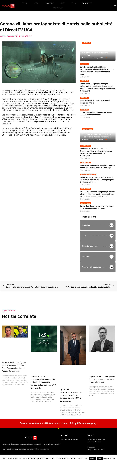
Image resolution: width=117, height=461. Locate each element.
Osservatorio (57, 8)
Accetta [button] (92, 458)
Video (73, 3)
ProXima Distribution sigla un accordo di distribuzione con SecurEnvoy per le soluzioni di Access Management (97, 134)
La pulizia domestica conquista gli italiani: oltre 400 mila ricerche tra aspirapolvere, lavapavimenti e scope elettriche (97, 194)
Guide (62, 3)
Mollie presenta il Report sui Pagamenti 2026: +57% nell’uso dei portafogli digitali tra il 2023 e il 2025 (97, 179)
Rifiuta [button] (99, 458)
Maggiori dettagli (109, 458)
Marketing (49, 3)
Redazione (87, 58)
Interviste (87, 3)
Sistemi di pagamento (88, 174)
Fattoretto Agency (87, 423)
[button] (115, 5)
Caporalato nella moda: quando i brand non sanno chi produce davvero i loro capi (102, 379)
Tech (36, 3)
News (24, 3)
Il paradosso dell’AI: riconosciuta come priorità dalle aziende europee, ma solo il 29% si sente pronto (70, 395)
